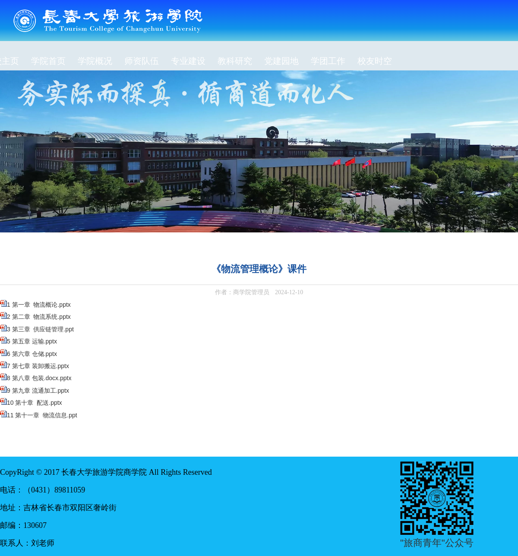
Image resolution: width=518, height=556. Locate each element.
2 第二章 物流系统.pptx (39, 316)
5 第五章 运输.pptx (32, 341)
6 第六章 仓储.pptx (32, 353)
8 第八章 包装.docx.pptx (39, 378)
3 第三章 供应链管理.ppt (40, 329)
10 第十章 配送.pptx (34, 402)
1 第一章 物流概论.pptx (39, 304)
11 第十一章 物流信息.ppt (42, 415)
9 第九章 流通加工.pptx (38, 390)
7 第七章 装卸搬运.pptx (38, 365)
